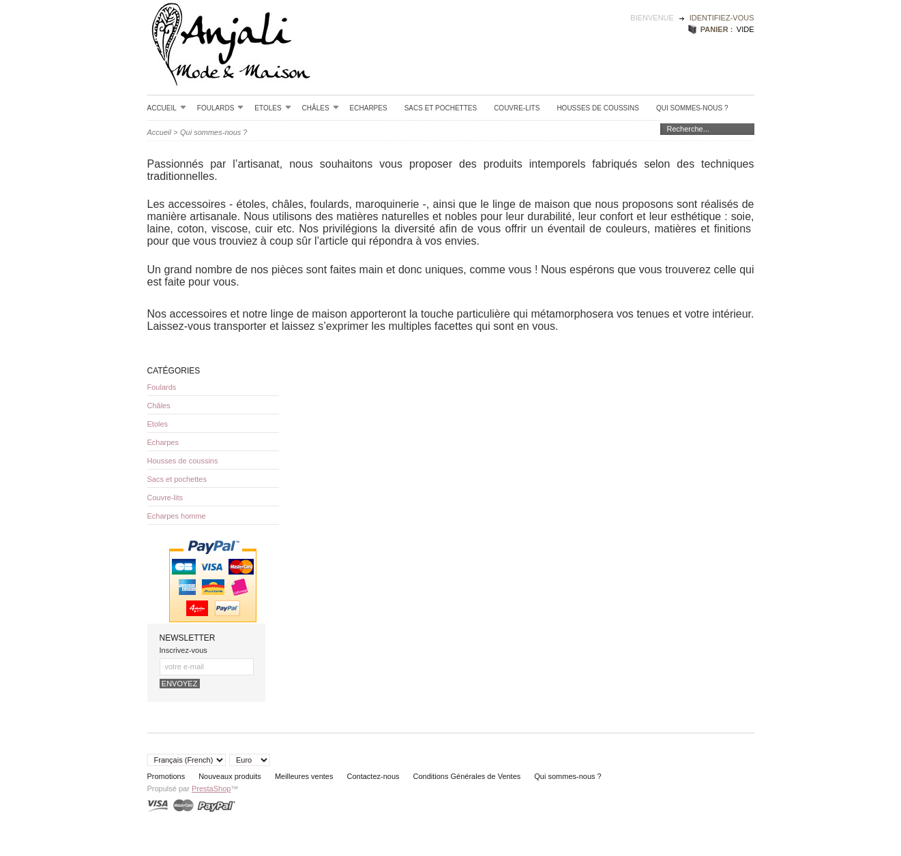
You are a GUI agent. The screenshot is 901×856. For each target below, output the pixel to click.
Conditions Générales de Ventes (467, 776)
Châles (320, 108)
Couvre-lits (517, 108)
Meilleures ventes (304, 776)
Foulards (220, 108)
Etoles (272, 108)
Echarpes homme (176, 516)
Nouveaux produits (229, 776)
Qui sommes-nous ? (692, 108)
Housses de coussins (598, 108)
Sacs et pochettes (440, 108)
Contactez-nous (372, 776)
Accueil (166, 108)
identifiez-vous (722, 18)
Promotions (166, 776)
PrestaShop (211, 788)
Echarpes (368, 108)
